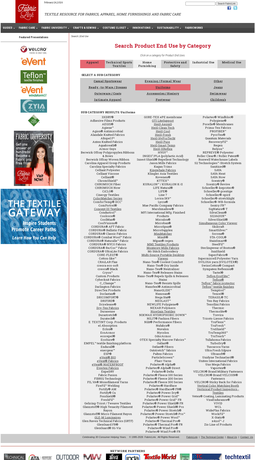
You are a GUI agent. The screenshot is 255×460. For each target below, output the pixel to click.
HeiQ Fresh (163, 135)
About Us (232, 437)
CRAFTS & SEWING (84, 27)
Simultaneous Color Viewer (218, 223)
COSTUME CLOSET (114, 27)
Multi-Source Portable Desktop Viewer (163, 256)
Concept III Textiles (107, 209)
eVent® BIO (108, 357)
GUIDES (7, 27)
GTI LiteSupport (163, 121)
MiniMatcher (163, 234)
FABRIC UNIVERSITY (54, 27)
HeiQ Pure (163, 142)
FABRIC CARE (27, 27)
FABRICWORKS (194, 27)
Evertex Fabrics (107, 368)
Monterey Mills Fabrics (163, 248)
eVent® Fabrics (108, 361)
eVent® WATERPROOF (107, 364)
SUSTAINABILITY (168, 27)
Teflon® (218, 280)
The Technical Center (212, 437)
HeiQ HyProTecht (163, 138)
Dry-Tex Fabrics (107, 308)
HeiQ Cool (163, 131)
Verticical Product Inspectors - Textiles (218, 391)
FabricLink (192, 437)
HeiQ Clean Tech (162, 128)
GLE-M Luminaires (107, 417)
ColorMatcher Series (107, 198)
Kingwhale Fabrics (163, 170)
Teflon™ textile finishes (218, 287)
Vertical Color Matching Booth (218, 386)
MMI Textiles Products (163, 244)
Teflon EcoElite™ (218, 276)
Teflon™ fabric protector (218, 283)
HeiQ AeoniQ (163, 124)
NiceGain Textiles (163, 311)
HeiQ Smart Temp (162, 145)
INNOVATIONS (141, 27)
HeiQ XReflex (162, 149)
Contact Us (246, 437)
